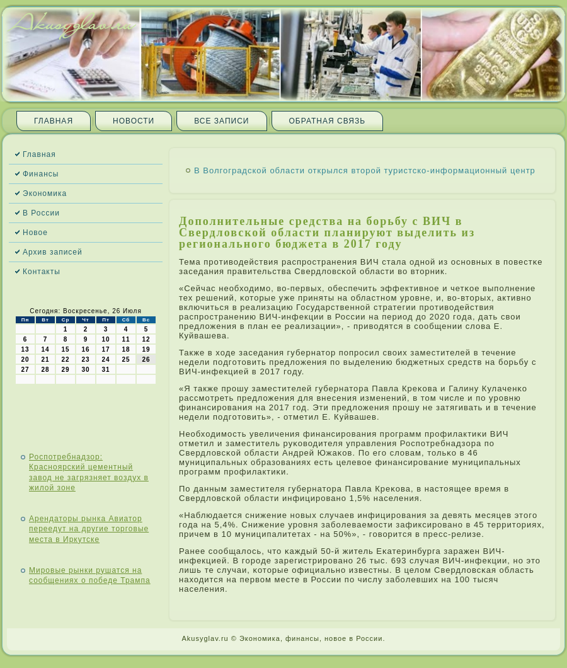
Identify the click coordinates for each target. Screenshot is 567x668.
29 (65, 369)
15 (65, 349)
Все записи (221, 121)
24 (105, 359)
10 (105, 339)
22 (65, 359)
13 (25, 349)
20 (25, 359)
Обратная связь (327, 121)
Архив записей (53, 252)
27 (25, 369)
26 (146, 359)
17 (105, 349)
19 (146, 349)
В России (41, 213)
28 (45, 369)
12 (146, 339)
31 (105, 369)
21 (45, 359)
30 (85, 369)
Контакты (41, 271)
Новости (133, 121)
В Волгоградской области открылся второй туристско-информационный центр (365, 170)
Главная (53, 121)
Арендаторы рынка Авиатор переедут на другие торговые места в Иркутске (89, 529)
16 (85, 349)
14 (45, 349)
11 (126, 339)
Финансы (41, 174)
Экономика (45, 193)
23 (85, 359)
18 (126, 349)
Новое (35, 232)
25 (126, 359)
